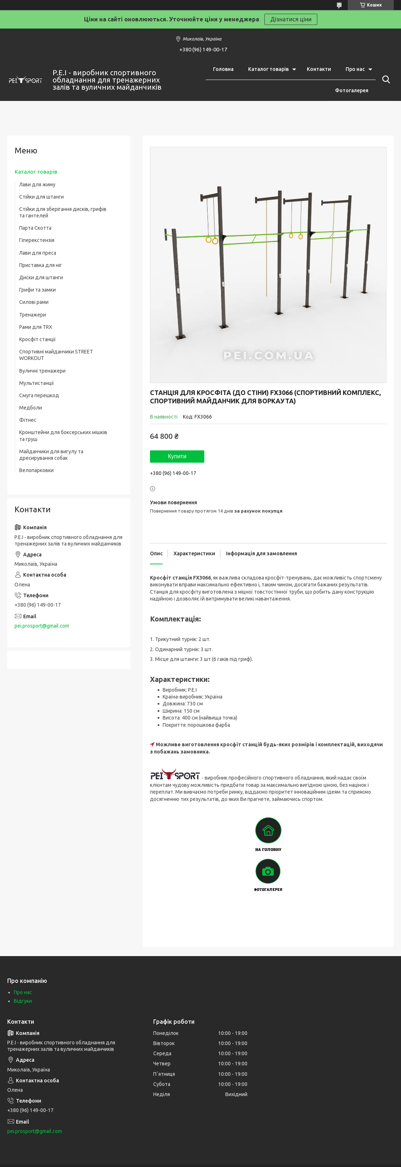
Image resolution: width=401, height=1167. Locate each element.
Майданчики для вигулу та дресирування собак (51, 455)
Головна (223, 69)
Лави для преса (37, 253)
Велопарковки (36, 470)
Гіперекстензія (36, 240)
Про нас (355, 69)
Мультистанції (36, 383)
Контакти (319, 69)
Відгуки (23, 1001)
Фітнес (27, 420)
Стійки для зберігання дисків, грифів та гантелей (62, 212)
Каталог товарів (268, 69)
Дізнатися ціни (291, 19)
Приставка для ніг (40, 265)
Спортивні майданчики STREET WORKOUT (56, 355)
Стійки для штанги (41, 197)
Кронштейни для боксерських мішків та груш (63, 435)
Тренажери (32, 315)
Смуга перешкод (39, 395)
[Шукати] (385, 79)
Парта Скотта (35, 228)
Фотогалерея (351, 90)
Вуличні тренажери (42, 371)
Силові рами (34, 302)
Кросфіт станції (37, 339)
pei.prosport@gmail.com (41, 626)
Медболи (30, 408)
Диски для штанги (41, 277)
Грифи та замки (37, 290)
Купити (177, 456)
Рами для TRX (35, 327)
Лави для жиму (37, 184)
